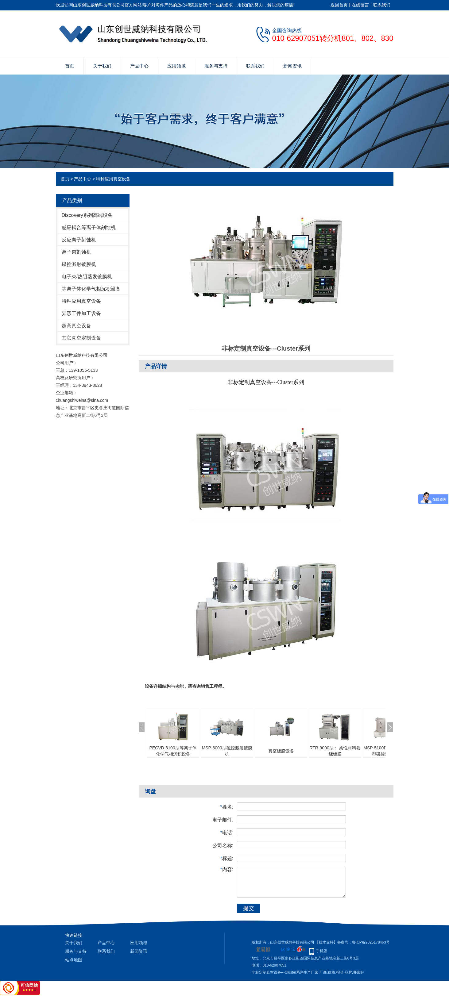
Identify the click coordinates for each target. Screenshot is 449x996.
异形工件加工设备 (81, 313)
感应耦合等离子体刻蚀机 (89, 227)
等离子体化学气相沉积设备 (91, 288)
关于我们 (102, 65)
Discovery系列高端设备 (87, 215)
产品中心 (139, 65)
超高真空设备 (76, 325)
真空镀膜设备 (281, 750)
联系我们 (381, 4)
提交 (248, 908)
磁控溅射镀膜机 (79, 264)
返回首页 (339, 4)
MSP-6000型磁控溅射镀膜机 (227, 750)
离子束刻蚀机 (76, 252)
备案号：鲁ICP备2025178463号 (363, 942)
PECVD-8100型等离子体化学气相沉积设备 (172, 750)
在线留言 (360, 4)
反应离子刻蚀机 (79, 239)
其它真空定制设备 (81, 337)
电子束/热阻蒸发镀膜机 (87, 276)
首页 (69, 65)
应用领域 (176, 65)
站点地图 (73, 959)
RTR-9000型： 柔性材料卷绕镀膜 (334, 750)
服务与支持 (215, 65)
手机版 (321, 951)
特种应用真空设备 (113, 178)
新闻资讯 (292, 65)
